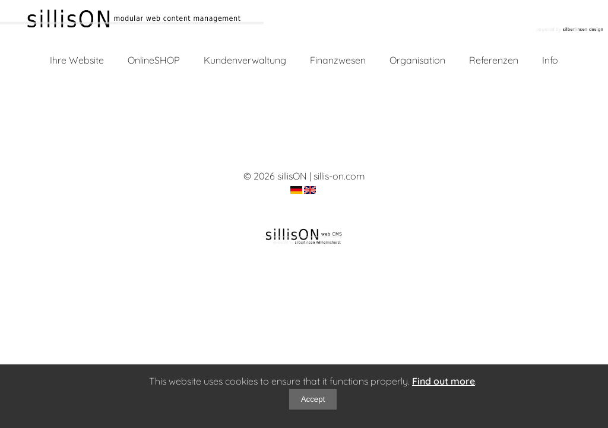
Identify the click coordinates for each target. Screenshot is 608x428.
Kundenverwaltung (245, 60)
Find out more (443, 381)
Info (550, 60)
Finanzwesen (338, 60)
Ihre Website (77, 60)
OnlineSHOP (154, 60)
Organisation (417, 60)
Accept (313, 399)
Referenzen (493, 60)
